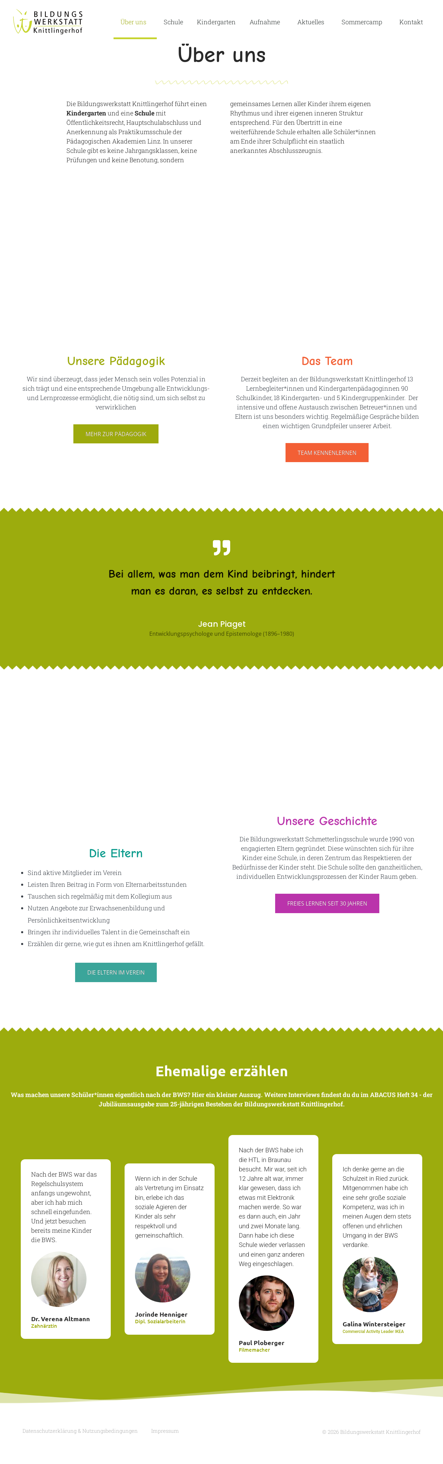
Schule (173, 22)
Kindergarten (216, 22)
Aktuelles (312, 22)
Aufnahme (266, 22)
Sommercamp (364, 22)
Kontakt (411, 22)
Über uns (135, 22)
